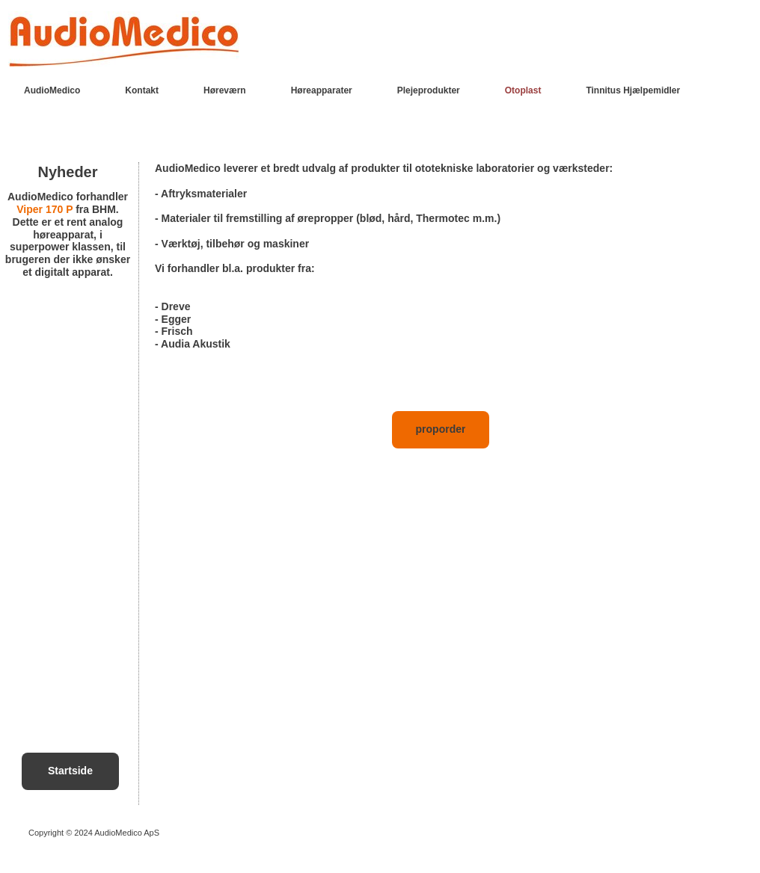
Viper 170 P (44, 209)
